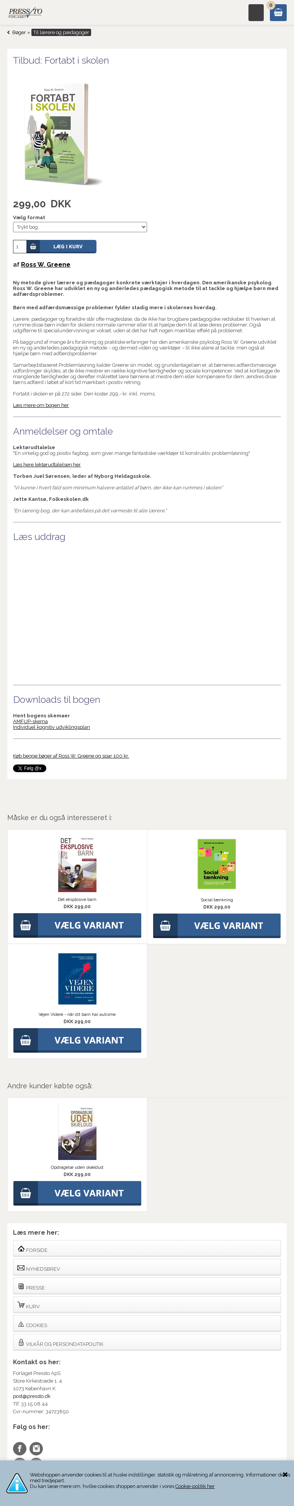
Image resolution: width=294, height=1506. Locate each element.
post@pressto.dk (32, 1396)
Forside (32, 1248)
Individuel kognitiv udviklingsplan (51, 727)
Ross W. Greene (45, 264)
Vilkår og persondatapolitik (60, 1342)
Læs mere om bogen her (41, 405)
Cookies (32, 1323)
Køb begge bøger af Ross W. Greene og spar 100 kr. (71, 756)
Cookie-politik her (195, 1486)
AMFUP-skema (30, 721)
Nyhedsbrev (38, 1267)
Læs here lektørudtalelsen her (47, 465)
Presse (31, 1286)
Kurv (28, 1305)
